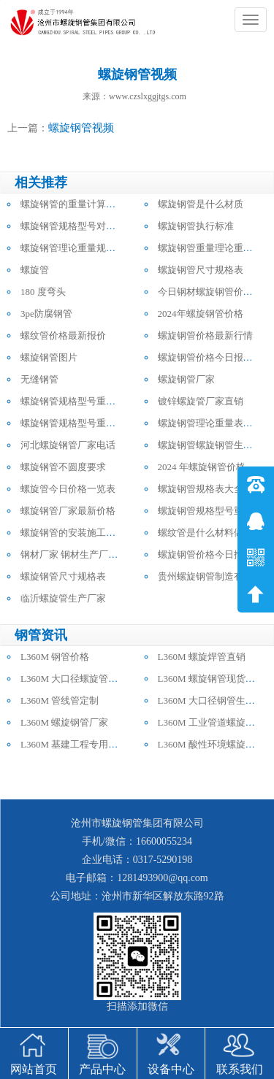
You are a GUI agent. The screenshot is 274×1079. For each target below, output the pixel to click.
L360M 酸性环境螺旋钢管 (211, 744)
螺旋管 (34, 269)
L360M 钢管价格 (54, 656)
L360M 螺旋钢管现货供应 (211, 678)
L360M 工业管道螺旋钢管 (211, 722)
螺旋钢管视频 (81, 128)
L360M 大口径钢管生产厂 (211, 700)
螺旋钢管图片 (48, 357)
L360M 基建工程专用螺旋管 (78, 744)
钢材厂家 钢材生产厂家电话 (78, 554)
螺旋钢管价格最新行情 (205, 335)
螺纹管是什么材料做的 (205, 532)
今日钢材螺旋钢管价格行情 (215, 291)
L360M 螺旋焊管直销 (202, 656)
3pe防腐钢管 (46, 313)
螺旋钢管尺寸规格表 (200, 269)
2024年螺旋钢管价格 (200, 313)
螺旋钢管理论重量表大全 (210, 423)
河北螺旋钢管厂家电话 (67, 444)
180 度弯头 (43, 291)
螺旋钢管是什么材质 (200, 204)
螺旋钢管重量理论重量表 (210, 247)
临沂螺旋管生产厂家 (63, 598)
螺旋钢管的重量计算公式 (72, 204)
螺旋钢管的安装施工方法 (72, 532)
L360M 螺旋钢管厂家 (64, 722)
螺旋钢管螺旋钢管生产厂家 (215, 444)
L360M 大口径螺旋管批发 (73, 678)
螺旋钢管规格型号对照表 (72, 225)
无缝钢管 (39, 379)
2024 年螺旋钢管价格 (202, 466)
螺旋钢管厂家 (186, 379)
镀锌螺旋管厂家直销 (200, 401)
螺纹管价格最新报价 (63, 335)
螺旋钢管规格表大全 (200, 488)
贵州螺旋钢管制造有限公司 (215, 576)
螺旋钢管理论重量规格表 (72, 247)
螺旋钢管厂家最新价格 (67, 510)
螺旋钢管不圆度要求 (63, 466)
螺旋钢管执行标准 (196, 225)
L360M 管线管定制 (59, 700)
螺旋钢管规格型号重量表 (72, 401)
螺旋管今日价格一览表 (67, 488)
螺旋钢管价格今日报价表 (210, 357)
